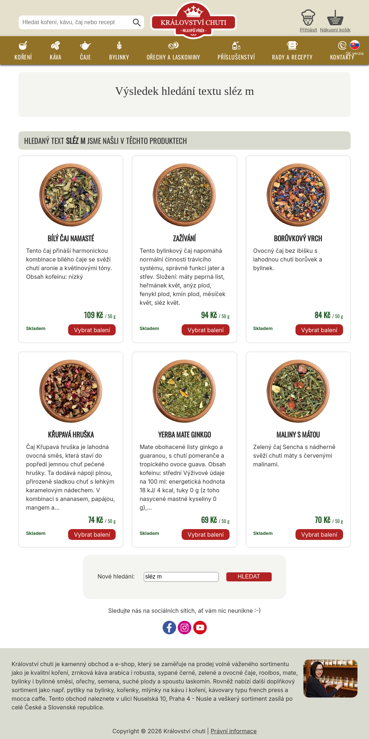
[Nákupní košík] (335, 21)
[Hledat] (137, 23)
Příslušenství (236, 57)
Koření (23, 57)
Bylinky (119, 57)
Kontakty (342, 57)
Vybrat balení (92, 330)
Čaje (85, 57)
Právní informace (233, 731)
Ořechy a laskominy (173, 57)
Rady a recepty (292, 57)
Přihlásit (308, 29)
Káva (56, 57)
